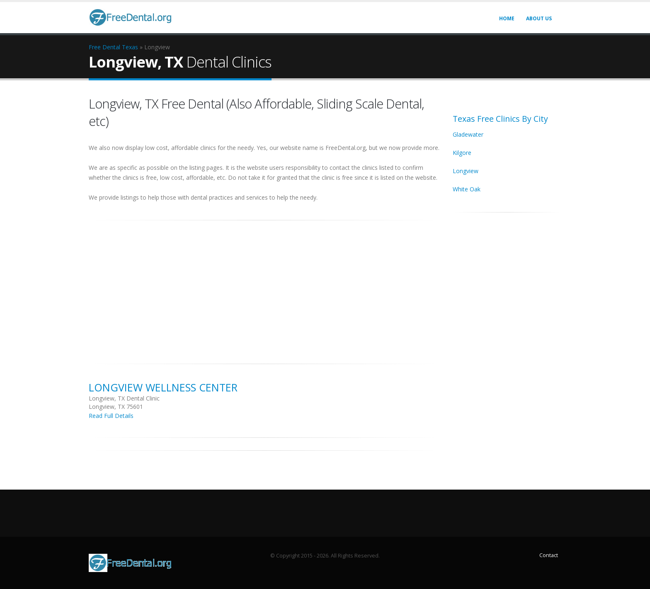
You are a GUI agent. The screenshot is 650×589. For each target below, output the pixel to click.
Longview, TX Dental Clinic (124, 398)
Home (506, 18)
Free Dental (104, 47)
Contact (548, 555)
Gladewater (468, 134)
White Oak (466, 189)
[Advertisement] (264, 287)
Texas (130, 47)
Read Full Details (111, 416)
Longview (465, 171)
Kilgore (462, 153)
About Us (539, 18)
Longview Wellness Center (163, 387)
